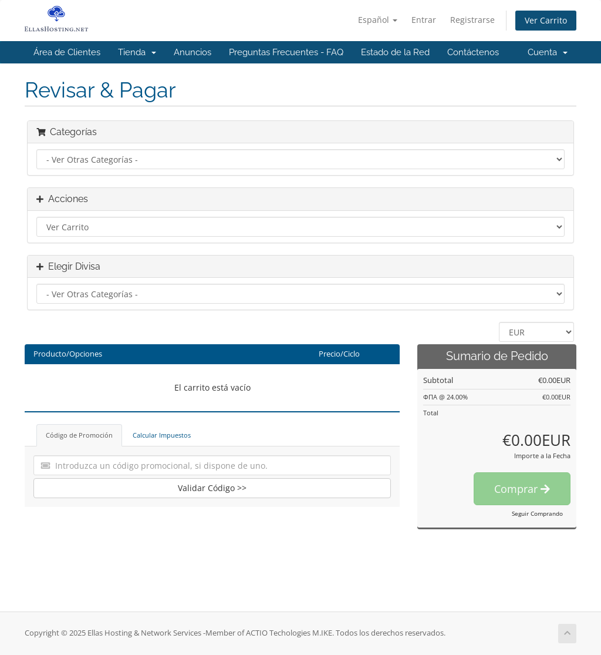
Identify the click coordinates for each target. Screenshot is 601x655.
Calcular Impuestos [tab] (162, 435)
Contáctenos (473, 52)
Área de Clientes (66, 52)
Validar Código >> (212, 487)
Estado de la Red (395, 52)
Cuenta (548, 52)
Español (377, 19)
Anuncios (192, 52)
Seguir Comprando (537, 513)
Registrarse (472, 19)
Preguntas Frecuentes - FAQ (286, 52)
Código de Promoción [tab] (79, 435)
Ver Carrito (546, 20)
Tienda (137, 52)
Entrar (423, 19)
